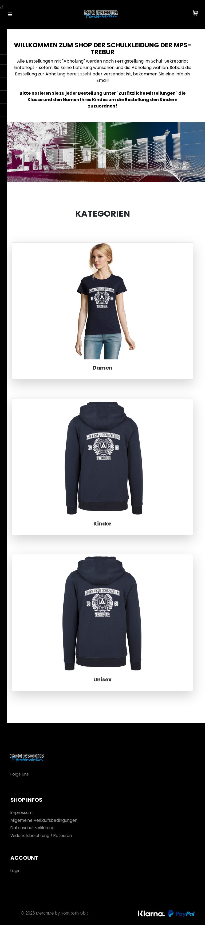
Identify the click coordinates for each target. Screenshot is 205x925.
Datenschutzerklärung (32, 828)
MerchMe (45, 913)
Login (15, 870)
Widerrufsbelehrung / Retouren (41, 835)
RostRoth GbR (74, 913)
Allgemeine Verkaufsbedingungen (43, 820)
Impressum (21, 812)
